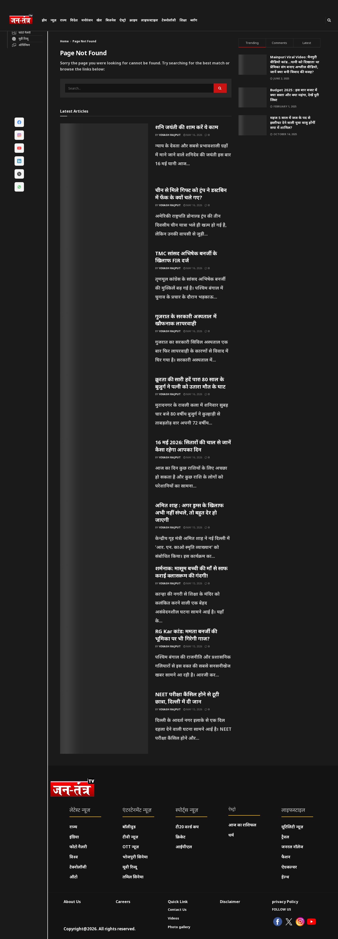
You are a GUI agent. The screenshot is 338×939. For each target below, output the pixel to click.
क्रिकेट (180, 837)
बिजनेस (111, 20)
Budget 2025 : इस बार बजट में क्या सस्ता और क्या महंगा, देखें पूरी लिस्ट (294, 94)
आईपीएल (184, 846)
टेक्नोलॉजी (169, 20)
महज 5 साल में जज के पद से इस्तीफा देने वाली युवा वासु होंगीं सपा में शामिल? (292, 122)
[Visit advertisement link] (279, 187)
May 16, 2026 (192, 135)
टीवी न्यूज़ (130, 837)
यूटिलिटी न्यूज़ (292, 826)
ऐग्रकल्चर (289, 867)
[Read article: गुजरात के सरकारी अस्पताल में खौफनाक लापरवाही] (104, 344)
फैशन (285, 857)
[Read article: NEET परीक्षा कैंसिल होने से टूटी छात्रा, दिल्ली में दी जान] (104, 722)
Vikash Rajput (170, 135)
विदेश (74, 20)
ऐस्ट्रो (122, 20)
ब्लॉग (193, 20)
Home (64, 41)
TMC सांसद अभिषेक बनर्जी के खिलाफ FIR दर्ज (186, 257)
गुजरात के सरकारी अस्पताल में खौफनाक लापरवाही (186, 320)
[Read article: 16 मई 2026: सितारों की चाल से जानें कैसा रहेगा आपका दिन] (104, 470)
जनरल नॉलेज (292, 846)
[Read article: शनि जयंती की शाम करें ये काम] (104, 154)
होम (44, 20)
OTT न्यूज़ (131, 846)
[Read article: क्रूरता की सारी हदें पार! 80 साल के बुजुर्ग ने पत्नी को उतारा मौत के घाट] (104, 407)
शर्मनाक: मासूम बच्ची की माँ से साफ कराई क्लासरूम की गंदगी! (191, 572)
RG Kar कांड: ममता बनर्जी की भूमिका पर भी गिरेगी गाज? (186, 635)
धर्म (231, 835)
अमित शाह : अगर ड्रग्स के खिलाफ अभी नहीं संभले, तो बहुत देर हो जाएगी (189, 512)
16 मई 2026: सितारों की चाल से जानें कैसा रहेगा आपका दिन (193, 446)
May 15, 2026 (192, 527)
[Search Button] (329, 20)
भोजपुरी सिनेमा (135, 857)
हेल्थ (285, 877)
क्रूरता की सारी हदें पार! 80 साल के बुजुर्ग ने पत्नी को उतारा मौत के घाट (190, 383)
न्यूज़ (53, 20)
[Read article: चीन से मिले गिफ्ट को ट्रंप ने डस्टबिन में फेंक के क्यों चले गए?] (104, 217)
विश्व (73, 857)
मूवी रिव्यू (130, 867)
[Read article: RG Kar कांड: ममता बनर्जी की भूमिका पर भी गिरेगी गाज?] (104, 659)
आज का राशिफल (242, 825)
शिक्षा (183, 20)
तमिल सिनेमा (133, 877)
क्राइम (133, 20)
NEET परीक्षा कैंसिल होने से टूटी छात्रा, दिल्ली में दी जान (187, 698)
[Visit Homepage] (23, 19)
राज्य (63, 20)
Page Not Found (84, 41)
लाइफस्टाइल (149, 20)
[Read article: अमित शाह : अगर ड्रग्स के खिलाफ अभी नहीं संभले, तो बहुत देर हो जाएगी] (104, 533)
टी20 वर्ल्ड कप (187, 826)
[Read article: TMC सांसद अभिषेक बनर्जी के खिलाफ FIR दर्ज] (104, 281)
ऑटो (73, 877)
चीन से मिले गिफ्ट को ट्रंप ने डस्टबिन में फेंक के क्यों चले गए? (191, 193)
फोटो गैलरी (78, 846)
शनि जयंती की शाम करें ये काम (186, 126)
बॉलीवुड (129, 826)
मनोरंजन (87, 20)
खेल (99, 20)
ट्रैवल (285, 837)
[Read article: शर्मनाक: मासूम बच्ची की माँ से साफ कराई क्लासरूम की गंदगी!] (104, 596)
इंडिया (74, 837)
